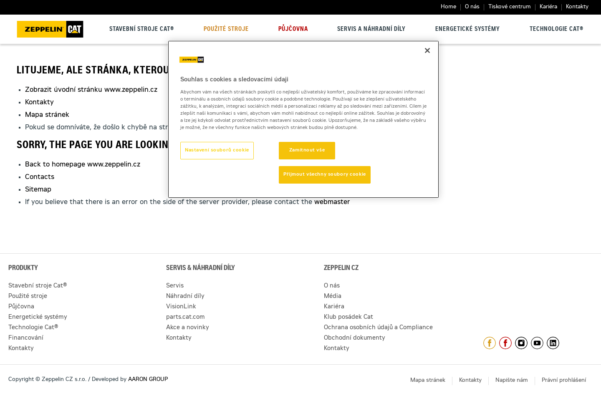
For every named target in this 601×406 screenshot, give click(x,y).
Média (332, 297)
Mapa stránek (47, 115)
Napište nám (511, 380)
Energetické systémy (467, 30)
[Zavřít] (427, 50)
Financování (25, 338)
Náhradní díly (185, 297)
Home (448, 7)
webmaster (332, 202)
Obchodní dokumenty (354, 338)
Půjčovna (293, 30)
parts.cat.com (185, 317)
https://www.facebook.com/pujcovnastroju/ (505, 343)
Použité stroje (226, 30)
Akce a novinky (187, 328)
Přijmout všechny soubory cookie (324, 174)
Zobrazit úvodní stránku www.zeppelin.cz (91, 90)
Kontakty (577, 7)
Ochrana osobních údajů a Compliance (378, 328)
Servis (175, 286)
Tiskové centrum (509, 7)
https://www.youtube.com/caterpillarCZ (537, 343)
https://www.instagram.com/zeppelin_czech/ (521, 343)
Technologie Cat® (556, 30)
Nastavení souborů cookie (217, 150)
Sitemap (38, 190)
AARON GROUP (148, 380)
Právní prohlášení (564, 380)
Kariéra (548, 7)
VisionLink (181, 307)
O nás (472, 7)
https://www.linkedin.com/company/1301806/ (553, 343)
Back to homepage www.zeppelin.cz (82, 164)
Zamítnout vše (307, 150)
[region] (303, 119)
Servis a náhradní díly (371, 30)
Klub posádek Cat (348, 317)
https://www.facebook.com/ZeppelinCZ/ (489, 343)
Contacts (39, 177)
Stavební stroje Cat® (141, 30)
